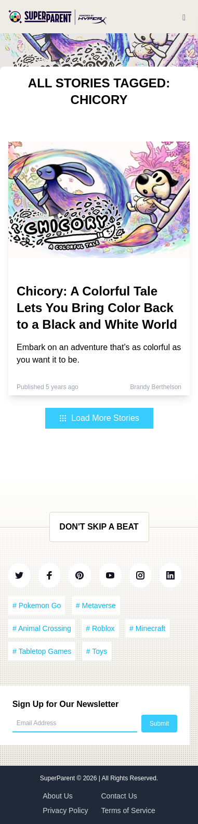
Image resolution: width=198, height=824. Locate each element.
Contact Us (119, 796)
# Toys (96, 651)
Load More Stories (99, 418)
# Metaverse (96, 605)
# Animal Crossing (41, 628)
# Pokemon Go (36, 605)
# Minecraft (147, 628)
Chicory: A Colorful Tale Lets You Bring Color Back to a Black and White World (97, 307)
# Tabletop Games (41, 651)
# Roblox (100, 628)
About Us (58, 796)
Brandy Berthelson (155, 387)
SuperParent (58, 778)
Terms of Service (128, 810)
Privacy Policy (65, 810)
